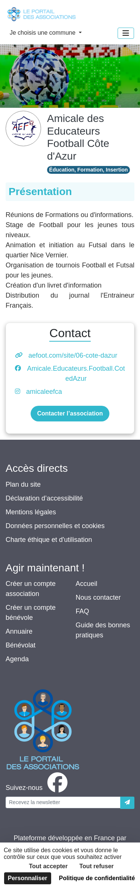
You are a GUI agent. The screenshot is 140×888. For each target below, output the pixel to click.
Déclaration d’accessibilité (44, 498)
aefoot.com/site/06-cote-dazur (72, 355)
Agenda (17, 659)
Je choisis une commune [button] (43, 32)
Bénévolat (20, 645)
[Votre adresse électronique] (63, 802)
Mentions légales (31, 512)
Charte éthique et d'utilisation (49, 539)
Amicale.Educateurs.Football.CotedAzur (76, 373)
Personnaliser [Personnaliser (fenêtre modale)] (27, 878)
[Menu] (126, 33)
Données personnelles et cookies (55, 526)
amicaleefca (44, 391)
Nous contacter (98, 597)
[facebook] (38, 787)
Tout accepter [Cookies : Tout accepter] (48, 866)
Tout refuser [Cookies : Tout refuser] (96, 866)
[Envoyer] (127, 803)
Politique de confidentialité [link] (97, 878)
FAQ (82, 611)
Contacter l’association (70, 413)
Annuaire (19, 631)
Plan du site (23, 484)
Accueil (86, 583)
